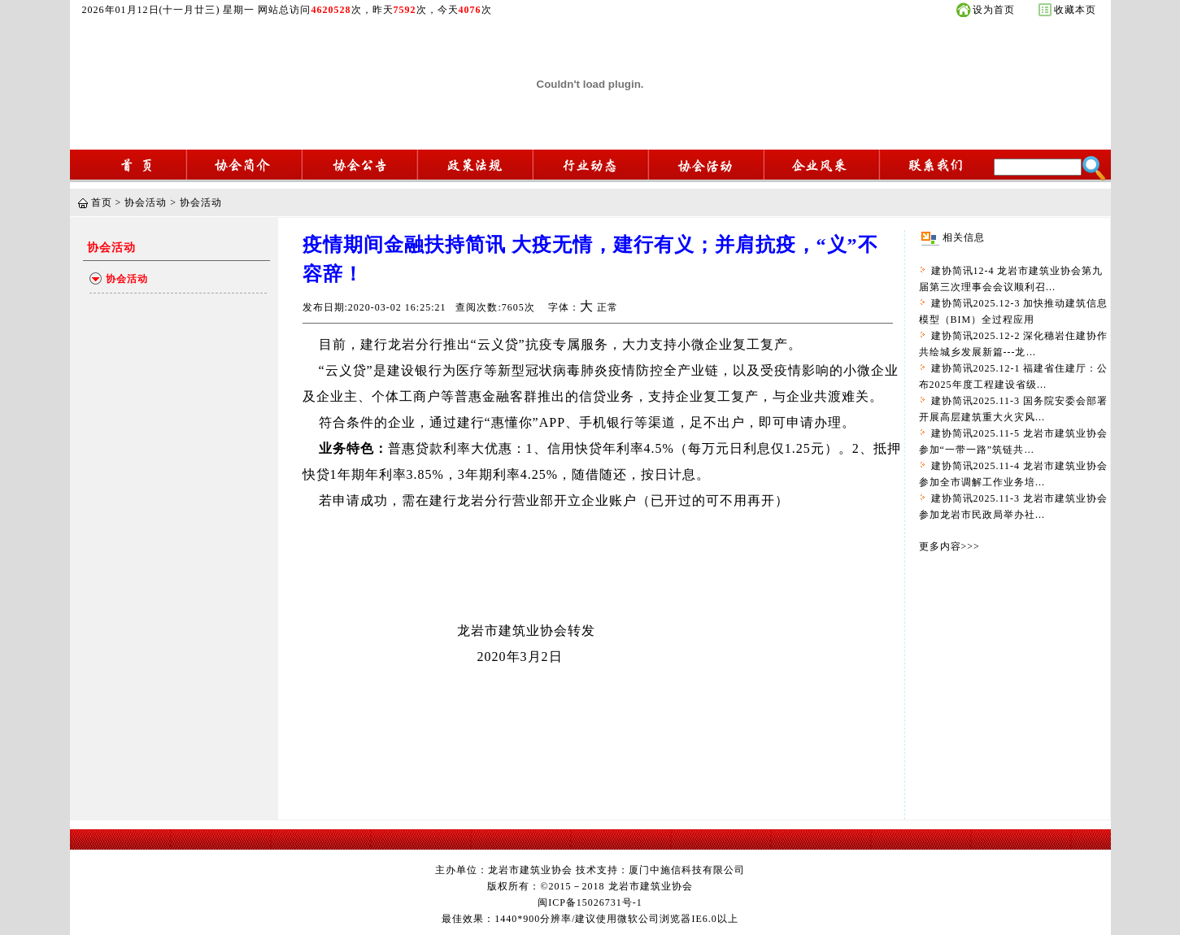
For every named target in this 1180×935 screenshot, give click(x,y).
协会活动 (145, 202)
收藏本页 (1075, 9)
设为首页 (994, 9)
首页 (101, 202)
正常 (607, 307)
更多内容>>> (949, 546)
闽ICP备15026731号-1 (590, 902)
